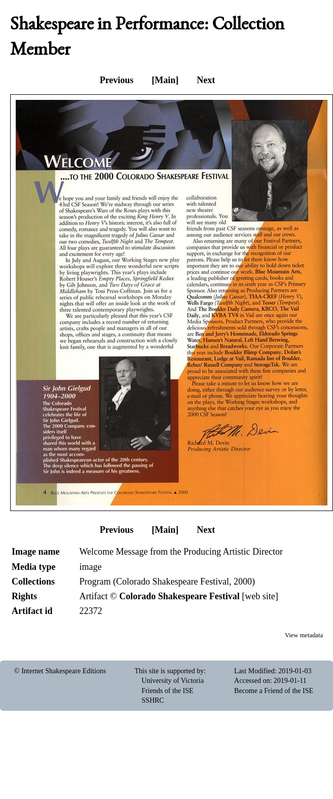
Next (206, 80)
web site (260, 596)
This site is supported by (169, 671)
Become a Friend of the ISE (273, 691)
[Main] (165, 80)
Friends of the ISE (167, 691)
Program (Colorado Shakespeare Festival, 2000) (166, 581)
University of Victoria (172, 680)
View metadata (304, 635)
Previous (117, 80)
